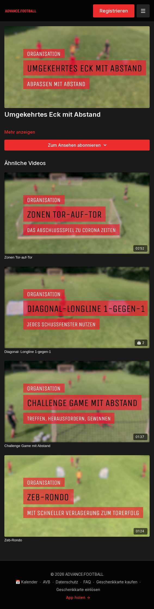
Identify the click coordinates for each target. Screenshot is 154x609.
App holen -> (78, 597)
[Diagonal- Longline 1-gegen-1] (77, 352)
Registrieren (114, 11)
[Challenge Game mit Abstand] (77, 446)
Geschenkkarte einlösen (78, 589)
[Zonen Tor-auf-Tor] (77, 257)
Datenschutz (67, 582)
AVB (46, 582)
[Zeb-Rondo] (77, 540)
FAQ (87, 582)
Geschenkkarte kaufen (116, 582)
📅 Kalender (27, 582)
